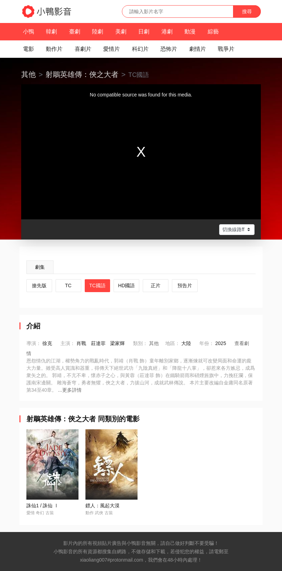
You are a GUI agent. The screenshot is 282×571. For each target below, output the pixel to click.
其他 (28, 74)
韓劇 (51, 31)
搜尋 (247, 11)
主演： (67, 343)
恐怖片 (168, 49)
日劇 (143, 31)
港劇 (167, 31)
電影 (28, 49)
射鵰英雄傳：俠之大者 (81, 74)
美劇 (120, 31)
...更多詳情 (70, 390)
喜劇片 (83, 49)
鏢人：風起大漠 (102, 505)
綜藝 (213, 31)
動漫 (190, 31)
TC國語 (97, 285)
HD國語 (126, 285)
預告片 (184, 285)
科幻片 (140, 49)
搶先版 (39, 285)
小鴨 (28, 31)
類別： (140, 343)
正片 (155, 285)
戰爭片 (226, 49)
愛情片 (111, 49)
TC (68, 285)
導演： (33, 343)
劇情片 (197, 49)
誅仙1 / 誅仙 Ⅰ (42, 505)
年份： (206, 343)
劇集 (40, 267)
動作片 (54, 49)
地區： (172, 343)
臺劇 (74, 31)
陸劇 (97, 31)
